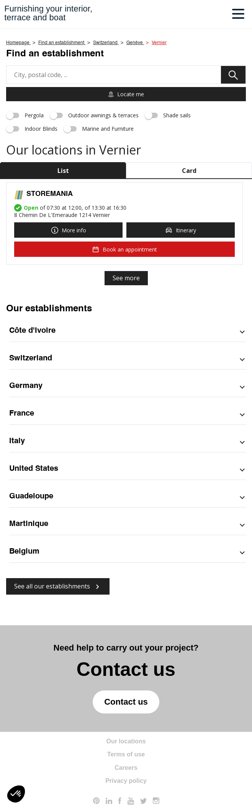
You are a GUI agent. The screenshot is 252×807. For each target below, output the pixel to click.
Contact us (126, 702)
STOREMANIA (49, 194)
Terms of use (126, 754)
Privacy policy (126, 780)
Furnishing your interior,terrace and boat (48, 13)
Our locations (126, 741)
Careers (126, 767)
